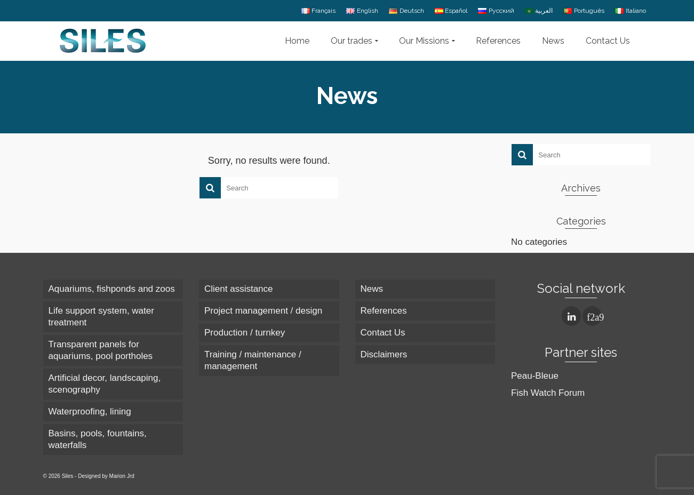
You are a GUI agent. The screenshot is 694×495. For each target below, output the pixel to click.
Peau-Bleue (535, 376)
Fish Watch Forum (548, 393)
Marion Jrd (121, 476)
